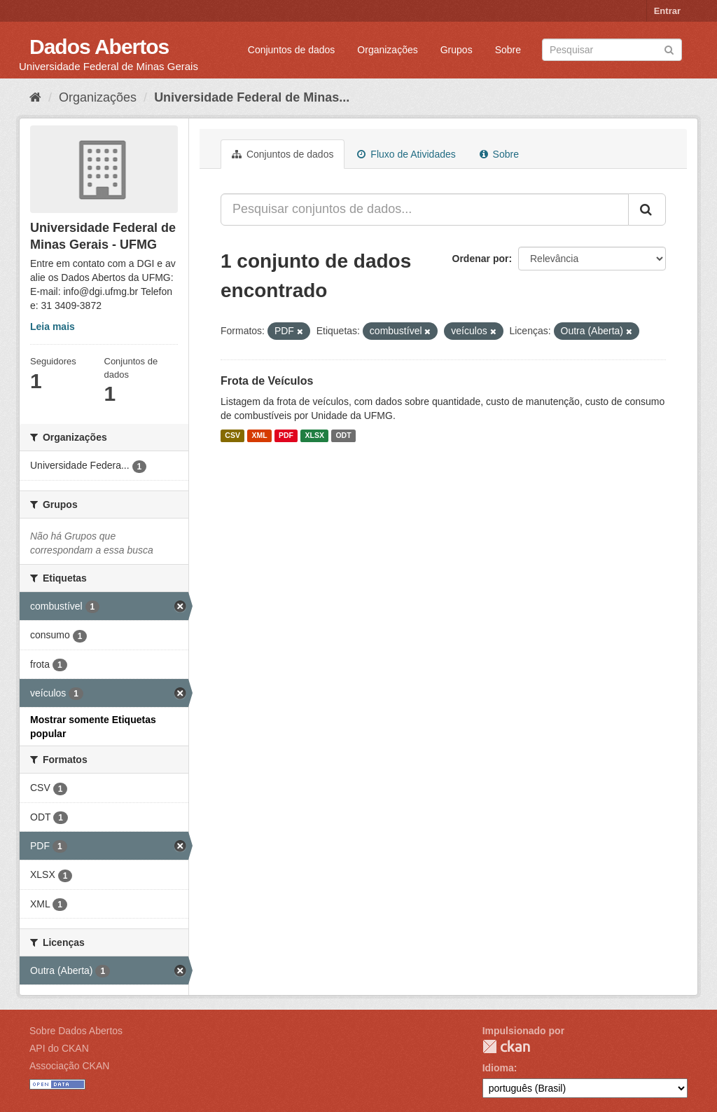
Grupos (456, 49)
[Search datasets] (612, 50)
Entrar (667, 11)
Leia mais (52, 326)
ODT (343, 436)
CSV (232, 436)
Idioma (498, 1067)
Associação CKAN (69, 1065)
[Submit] (669, 49)
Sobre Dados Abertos (76, 1030)
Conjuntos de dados (291, 49)
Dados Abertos (99, 46)
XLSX (314, 436)
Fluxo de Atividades (406, 154)
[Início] (35, 97)
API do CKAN (59, 1048)
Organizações (387, 49)
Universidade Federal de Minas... (251, 97)
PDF (286, 436)
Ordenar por (480, 258)
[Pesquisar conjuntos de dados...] (425, 209)
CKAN (506, 1046)
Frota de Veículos (267, 381)
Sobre (508, 49)
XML (259, 436)
